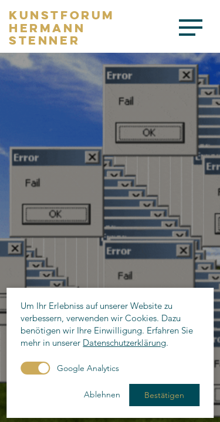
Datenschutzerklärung (124, 342)
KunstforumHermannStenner (62, 28)
